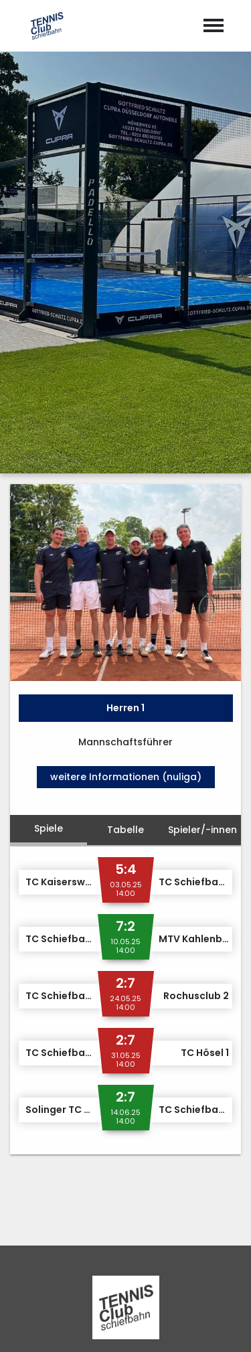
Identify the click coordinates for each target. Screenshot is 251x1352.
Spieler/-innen (202, 525)
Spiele (48, 523)
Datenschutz (161, 1328)
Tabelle (125, 525)
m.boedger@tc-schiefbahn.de (135, 1180)
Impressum (86, 1328)
